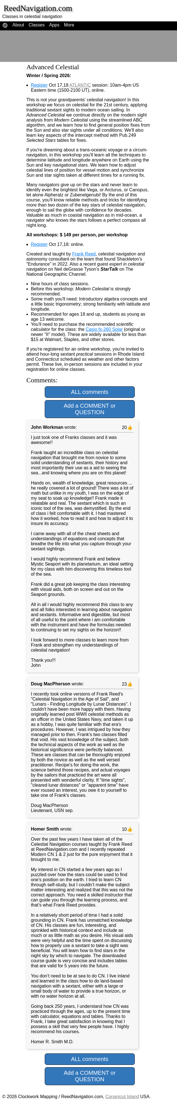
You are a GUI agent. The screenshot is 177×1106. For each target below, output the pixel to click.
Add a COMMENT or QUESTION (89, 409)
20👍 (126, 427)
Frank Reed (84, 254)
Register (39, 85)
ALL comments (89, 392)
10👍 (126, 829)
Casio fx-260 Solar (104, 329)
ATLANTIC (80, 85)
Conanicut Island (122, 1096)
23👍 (126, 684)
